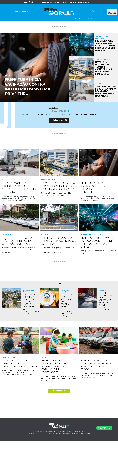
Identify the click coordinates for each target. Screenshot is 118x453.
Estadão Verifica (84, 2)
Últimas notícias (46, 2)
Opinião (57, 2)
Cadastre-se (57, 120)
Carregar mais (59, 391)
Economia (72, 2)
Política (64, 2)
